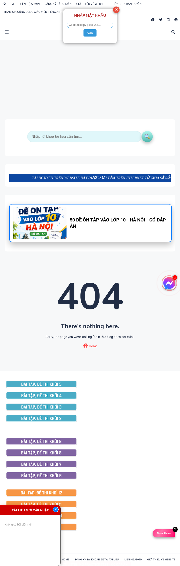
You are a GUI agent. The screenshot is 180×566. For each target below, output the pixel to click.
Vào (90, 33)
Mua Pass (164, 533)
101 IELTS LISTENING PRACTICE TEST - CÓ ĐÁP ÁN (90, 560)
